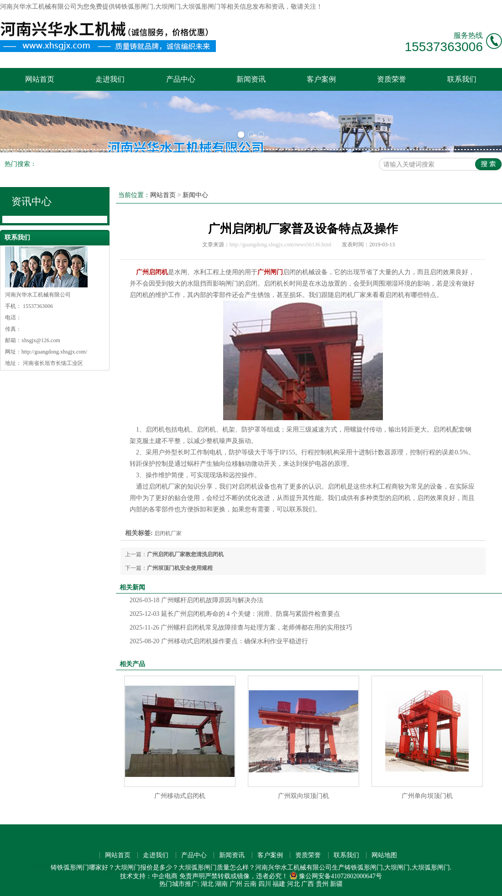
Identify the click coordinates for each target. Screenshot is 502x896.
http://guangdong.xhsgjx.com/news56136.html (281, 244)
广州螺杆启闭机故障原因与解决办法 (196, 600)
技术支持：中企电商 (149, 876)
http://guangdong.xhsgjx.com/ (54, 352)
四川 (264, 883)
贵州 (322, 883)
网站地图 (384, 855)
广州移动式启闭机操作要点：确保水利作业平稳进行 (219, 641)
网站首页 (39, 79)
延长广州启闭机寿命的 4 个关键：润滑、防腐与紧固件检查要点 (235, 613)
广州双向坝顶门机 (303, 795)
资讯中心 (31, 201)
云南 (250, 883)
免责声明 (192, 876)
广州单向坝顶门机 (427, 795)
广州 (236, 883)
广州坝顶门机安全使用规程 (180, 568)
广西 (307, 883)
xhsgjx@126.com (40, 340)
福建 (278, 883)
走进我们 (110, 79)
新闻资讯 (251, 79)
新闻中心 (195, 195)
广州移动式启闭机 (179, 795)
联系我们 (461, 79)
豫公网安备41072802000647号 (335, 876)
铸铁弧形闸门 (134, 6)
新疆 (336, 883)
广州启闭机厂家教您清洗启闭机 (185, 554)
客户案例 (321, 79)
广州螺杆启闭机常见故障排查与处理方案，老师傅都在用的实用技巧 (241, 627)
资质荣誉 (391, 79)
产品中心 (180, 79)
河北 (293, 883)
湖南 (221, 883)
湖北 (207, 883)
